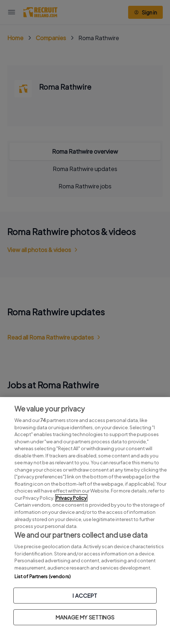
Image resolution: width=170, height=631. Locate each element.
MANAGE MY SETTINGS (85, 617)
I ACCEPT (85, 595)
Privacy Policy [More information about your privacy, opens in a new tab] (71, 498)
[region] (85, 514)
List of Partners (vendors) (42, 576)
